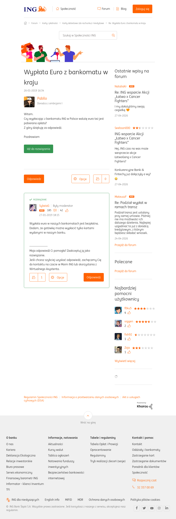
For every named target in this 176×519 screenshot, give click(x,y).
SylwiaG (44, 205)
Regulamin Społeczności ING (41, 397)
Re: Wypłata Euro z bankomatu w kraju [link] (127, 23)
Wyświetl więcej (125, 361)
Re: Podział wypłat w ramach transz (131, 205)
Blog (123, 8)
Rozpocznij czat (147, 480)
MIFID (68, 499)
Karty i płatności (50, 23)
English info (52, 499)
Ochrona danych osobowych (107, 499)
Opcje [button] (83, 179)
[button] (97, 179)
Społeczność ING (25, 23)
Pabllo (42, 98)
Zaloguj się (142, 9)
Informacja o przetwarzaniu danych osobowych (90, 397)
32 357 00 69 (145, 487)
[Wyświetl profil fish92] (129, 334)
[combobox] (88, 35)
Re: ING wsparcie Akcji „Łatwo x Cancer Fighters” (132, 96)
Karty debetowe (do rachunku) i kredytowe (83, 23)
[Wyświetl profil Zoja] (128, 347)
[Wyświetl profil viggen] (129, 321)
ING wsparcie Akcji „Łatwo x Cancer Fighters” (129, 138)
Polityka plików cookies (145, 499)
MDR (80, 499)
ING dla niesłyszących (25, 499)
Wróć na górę (88, 422)
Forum (106, 8)
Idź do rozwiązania (38, 149)
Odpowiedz (34, 179)
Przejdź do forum (125, 245)
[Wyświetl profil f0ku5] (128, 308)
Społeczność (68, 8)
